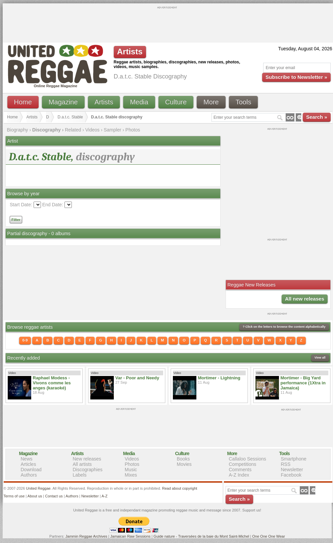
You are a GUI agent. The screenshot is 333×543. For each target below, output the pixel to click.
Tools (243, 102)
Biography (17, 129)
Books (183, 458)
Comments (240, 469)
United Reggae (38, 488)
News (27, 458)
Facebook (291, 475)
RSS (286, 464)
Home (23, 102)
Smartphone (293, 458)
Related (73, 129)
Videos (92, 129)
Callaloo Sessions (247, 458)
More (211, 102)
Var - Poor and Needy (137, 377)
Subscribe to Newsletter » (296, 77)
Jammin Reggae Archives (86, 536)
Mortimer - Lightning (219, 377)
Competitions (242, 464)
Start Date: (21, 204)
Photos (133, 129)
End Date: (52, 204)
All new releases (304, 299)
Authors (29, 475)
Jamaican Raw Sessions (130, 536)
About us (35, 496)
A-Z (104, 496)
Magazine (63, 102)
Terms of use (14, 496)
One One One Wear (268, 536)
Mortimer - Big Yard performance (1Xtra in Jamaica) (303, 382)
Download (31, 469)
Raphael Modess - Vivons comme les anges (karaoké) (52, 382)
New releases (87, 458)
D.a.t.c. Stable (70, 117)
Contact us (54, 496)
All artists (82, 464)
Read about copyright (179, 488)
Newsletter (292, 469)
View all (320, 357)
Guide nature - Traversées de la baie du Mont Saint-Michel (201, 536)
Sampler (112, 129)
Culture (176, 102)
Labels (80, 475)
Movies (184, 464)
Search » (316, 117)
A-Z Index (239, 475)
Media (139, 102)
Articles (28, 464)
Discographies (88, 469)
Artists (104, 102)
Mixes (131, 475)
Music (131, 469)
